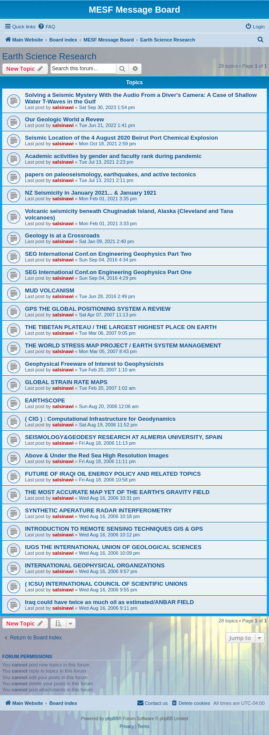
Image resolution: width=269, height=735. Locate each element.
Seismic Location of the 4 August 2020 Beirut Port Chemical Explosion (121, 137)
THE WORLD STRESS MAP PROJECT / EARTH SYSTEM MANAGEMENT (123, 345)
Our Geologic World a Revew (64, 119)
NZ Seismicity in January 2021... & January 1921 (91, 192)
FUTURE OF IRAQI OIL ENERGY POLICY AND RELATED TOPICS (113, 474)
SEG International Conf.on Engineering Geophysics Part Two (108, 254)
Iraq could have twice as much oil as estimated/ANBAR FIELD (109, 602)
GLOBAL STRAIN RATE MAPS (66, 382)
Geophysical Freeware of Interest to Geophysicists (94, 364)
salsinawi (62, 107)
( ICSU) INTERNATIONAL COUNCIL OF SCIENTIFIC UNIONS (106, 583)
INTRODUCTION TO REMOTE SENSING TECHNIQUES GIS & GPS (114, 528)
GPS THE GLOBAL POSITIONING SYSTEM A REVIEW (98, 309)
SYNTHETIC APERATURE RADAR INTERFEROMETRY (98, 510)
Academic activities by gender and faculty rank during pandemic (113, 156)
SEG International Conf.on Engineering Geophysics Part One (108, 272)
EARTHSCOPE (45, 400)
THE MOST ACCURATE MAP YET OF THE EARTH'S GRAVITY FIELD (117, 492)
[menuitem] (46, 26)
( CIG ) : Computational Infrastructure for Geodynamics (100, 419)
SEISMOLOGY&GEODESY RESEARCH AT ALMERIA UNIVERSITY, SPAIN (123, 437)
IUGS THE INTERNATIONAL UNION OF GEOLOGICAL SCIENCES (113, 547)
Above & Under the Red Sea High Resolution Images (96, 455)
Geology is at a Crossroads (62, 235)
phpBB (112, 718)
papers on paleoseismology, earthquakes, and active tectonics (110, 174)
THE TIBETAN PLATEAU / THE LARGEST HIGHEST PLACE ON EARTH (121, 327)
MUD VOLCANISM (49, 290)
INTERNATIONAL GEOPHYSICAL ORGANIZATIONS (94, 565)
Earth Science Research (49, 56)
